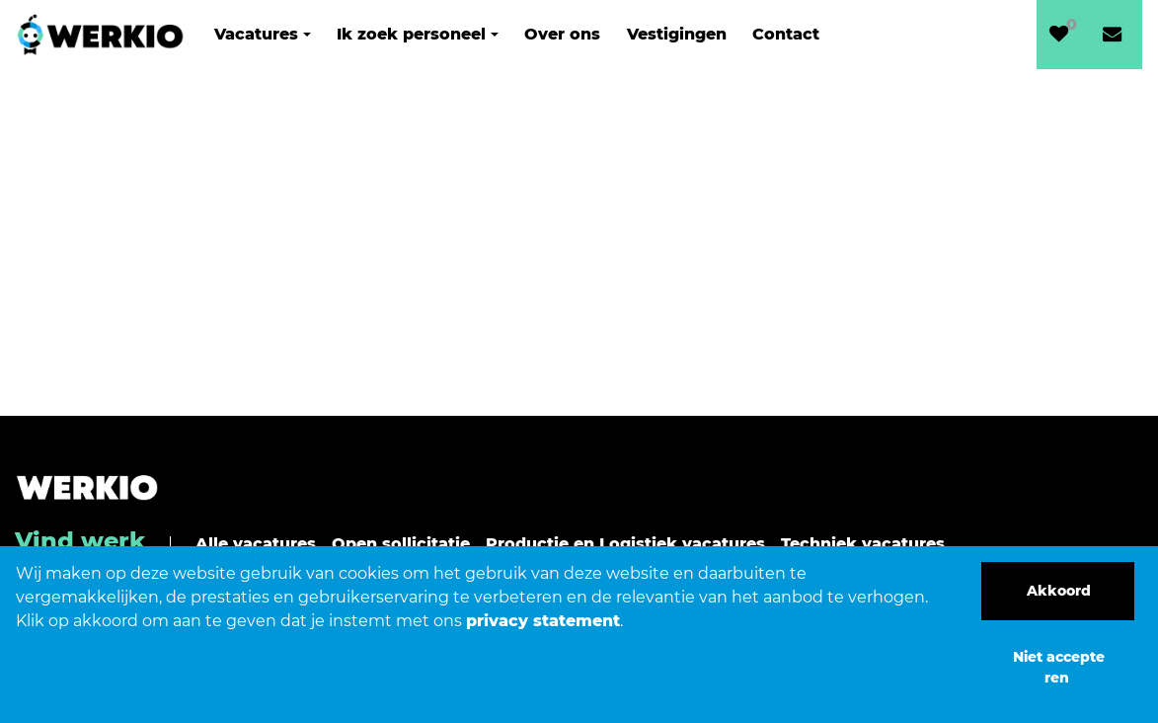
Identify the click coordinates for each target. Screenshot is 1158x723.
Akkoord (1059, 591)
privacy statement (543, 620)
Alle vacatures (255, 543)
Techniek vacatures (863, 543)
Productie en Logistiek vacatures (625, 543)
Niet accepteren (1059, 667)
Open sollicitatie (401, 543)
